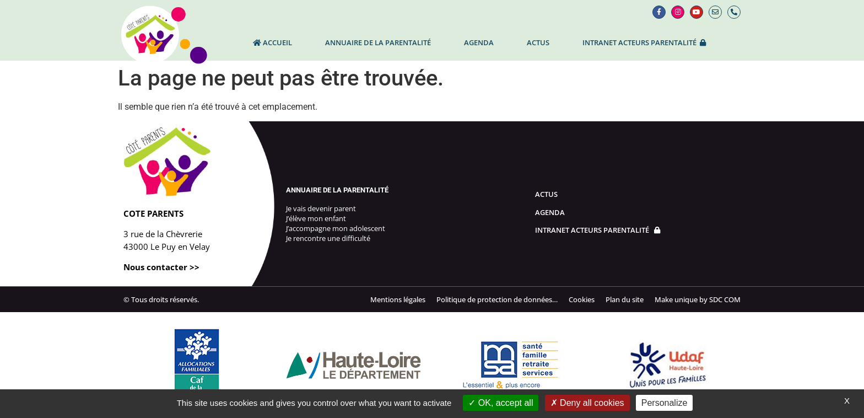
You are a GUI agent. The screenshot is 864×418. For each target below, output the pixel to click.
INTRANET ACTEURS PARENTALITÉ (644, 42)
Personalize (664, 403)
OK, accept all (500, 403)
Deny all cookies (587, 403)
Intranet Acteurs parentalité (597, 230)
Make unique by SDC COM (698, 299)
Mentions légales (397, 299)
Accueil (272, 42)
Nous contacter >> (161, 266)
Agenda (479, 42)
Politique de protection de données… (497, 299)
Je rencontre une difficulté (328, 238)
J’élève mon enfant (316, 218)
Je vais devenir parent (321, 208)
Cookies (582, 299)
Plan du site (625, 299)
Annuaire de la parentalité (378, 42)
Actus (538, 42)
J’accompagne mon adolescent (335, 228)
